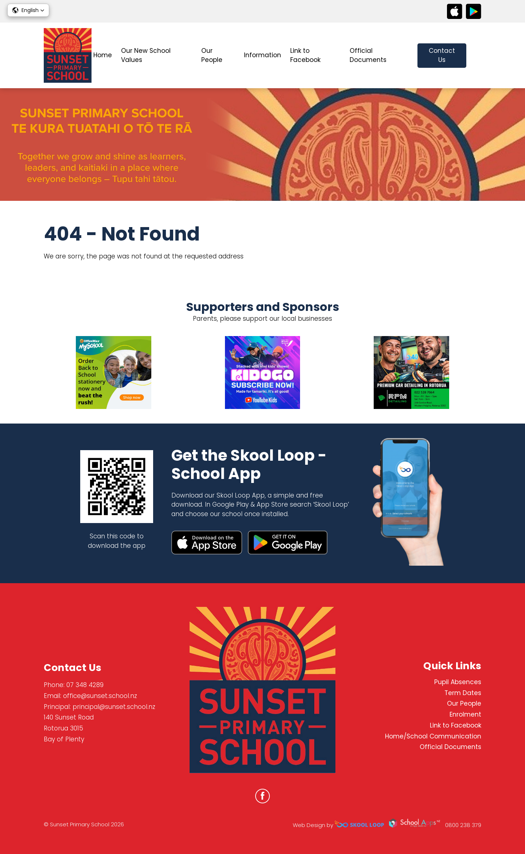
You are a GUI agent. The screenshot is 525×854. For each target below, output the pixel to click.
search (477, 55)
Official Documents (368, 55)
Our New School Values (146, 55)
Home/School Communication (433, 736)
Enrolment (465, 714)
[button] (28, 10)
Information (262, 55)
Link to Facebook (305, 55)
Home (102, 55)
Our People (211, 55)
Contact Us (442, 55)
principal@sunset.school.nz (114, 706)
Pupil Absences (457, 682)
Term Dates (462, 693)
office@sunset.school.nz (100, 695)
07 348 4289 (85, 685)
